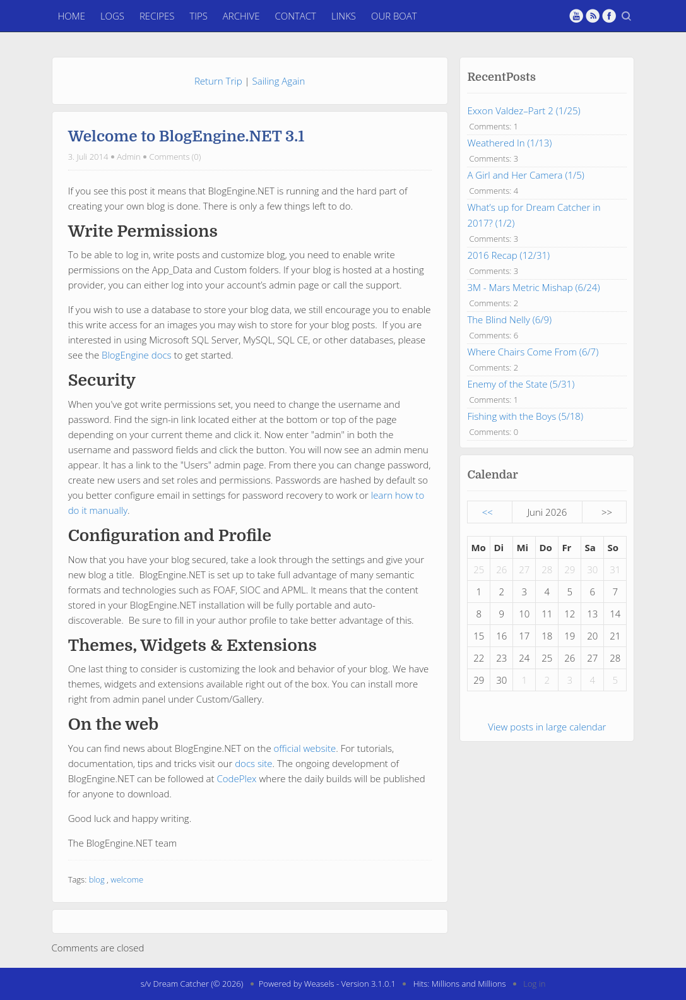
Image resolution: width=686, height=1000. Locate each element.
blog (97, 879)
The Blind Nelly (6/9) (509, 319)
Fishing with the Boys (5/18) (525, 416)
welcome (126, 879)
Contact (295, 15)
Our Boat (394, 15)
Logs (112, 15)
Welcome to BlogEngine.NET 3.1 (186, 136)
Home (71, 15)
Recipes (156, 15)
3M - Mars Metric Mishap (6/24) (533, 287)
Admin (129, 156)
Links (343, 15)
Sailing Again (278, 80)
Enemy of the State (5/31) (520, 384)
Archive (241, 15)
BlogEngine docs (137, 354)
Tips (198, 15)
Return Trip (218, 80)
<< (487, 512)
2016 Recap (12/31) (508, 255)
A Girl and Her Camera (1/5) (525, 175)
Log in (534, 983)
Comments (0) (175, 156)
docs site (253, 763)
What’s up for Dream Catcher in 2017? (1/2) (533, 215)
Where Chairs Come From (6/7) (532, 351)
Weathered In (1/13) (509, 142)
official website (305, 748)
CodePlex (236, 778)
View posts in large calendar (547, 726)
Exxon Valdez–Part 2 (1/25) (523, 110)
